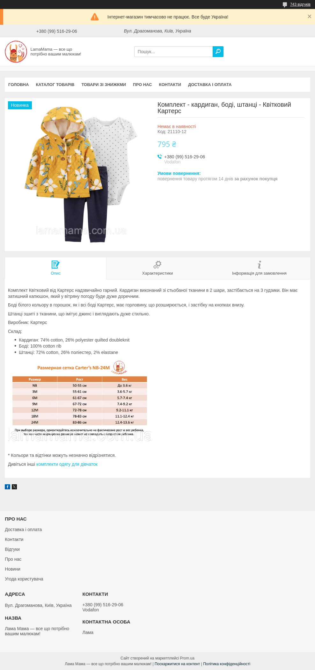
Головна (18, 84)
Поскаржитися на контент (177, 664)
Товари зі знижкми (103, 84)
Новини (12, 569)
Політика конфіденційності (226, 664)
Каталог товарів (55, 84)
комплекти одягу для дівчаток (67, 464)
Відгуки (12, 549)
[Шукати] (218, 51)
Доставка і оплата (209, 84)
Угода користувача (24, 578)
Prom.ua (187, 658)
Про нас (142, 84)
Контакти (170, 84)
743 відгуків (300, 4)
